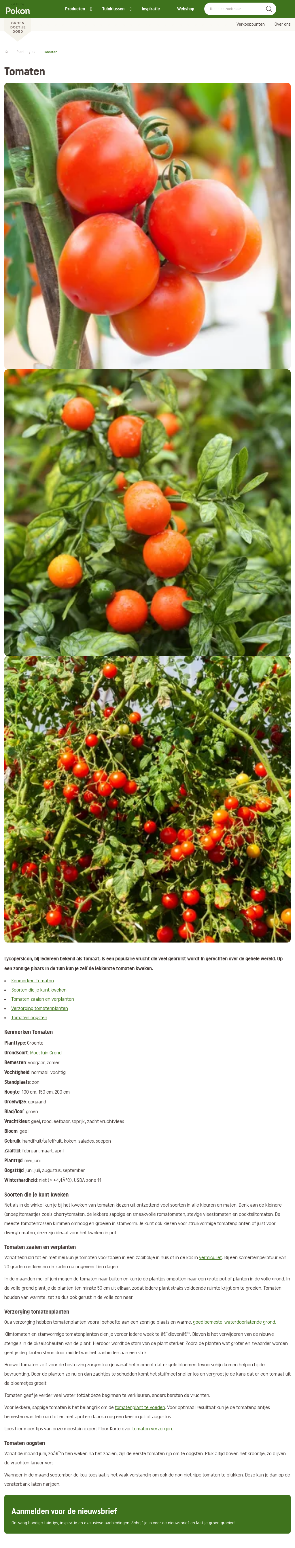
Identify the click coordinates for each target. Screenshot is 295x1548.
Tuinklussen (113, 9)
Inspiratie (151, 9)
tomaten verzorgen (152, 1429)
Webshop (185, 9)
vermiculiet (210, 1258)
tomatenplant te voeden (140, 1407)
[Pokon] (17, 21)
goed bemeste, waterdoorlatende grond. (234, 1322)
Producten (75, 9)
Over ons (283, 24)
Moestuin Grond (46, 1053)
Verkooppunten (251, 24)
